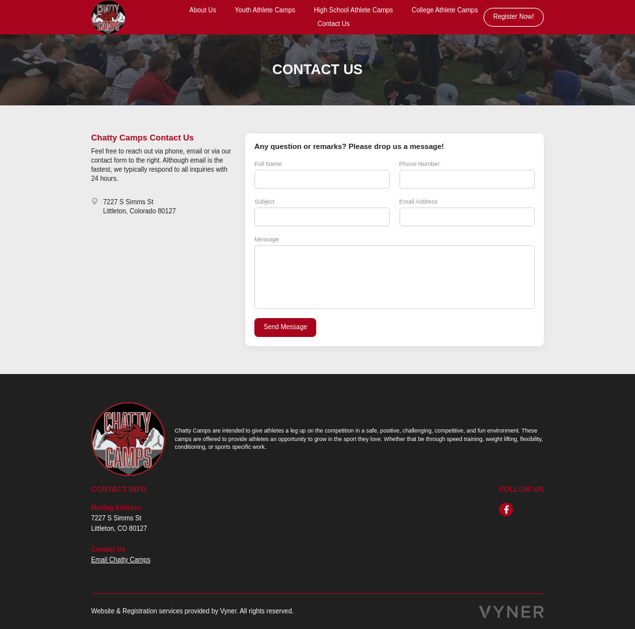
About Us (202, 10)
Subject (264, 201)
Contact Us (333, 23)
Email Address (418, 201)
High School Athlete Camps (353, 10)
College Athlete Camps (445, 10)
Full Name (268, 164)
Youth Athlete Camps (265, 10)
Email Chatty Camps (120, 559)
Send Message (285, 326)
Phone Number (419, 164)
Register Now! (513, 16)
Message (266, 239)
